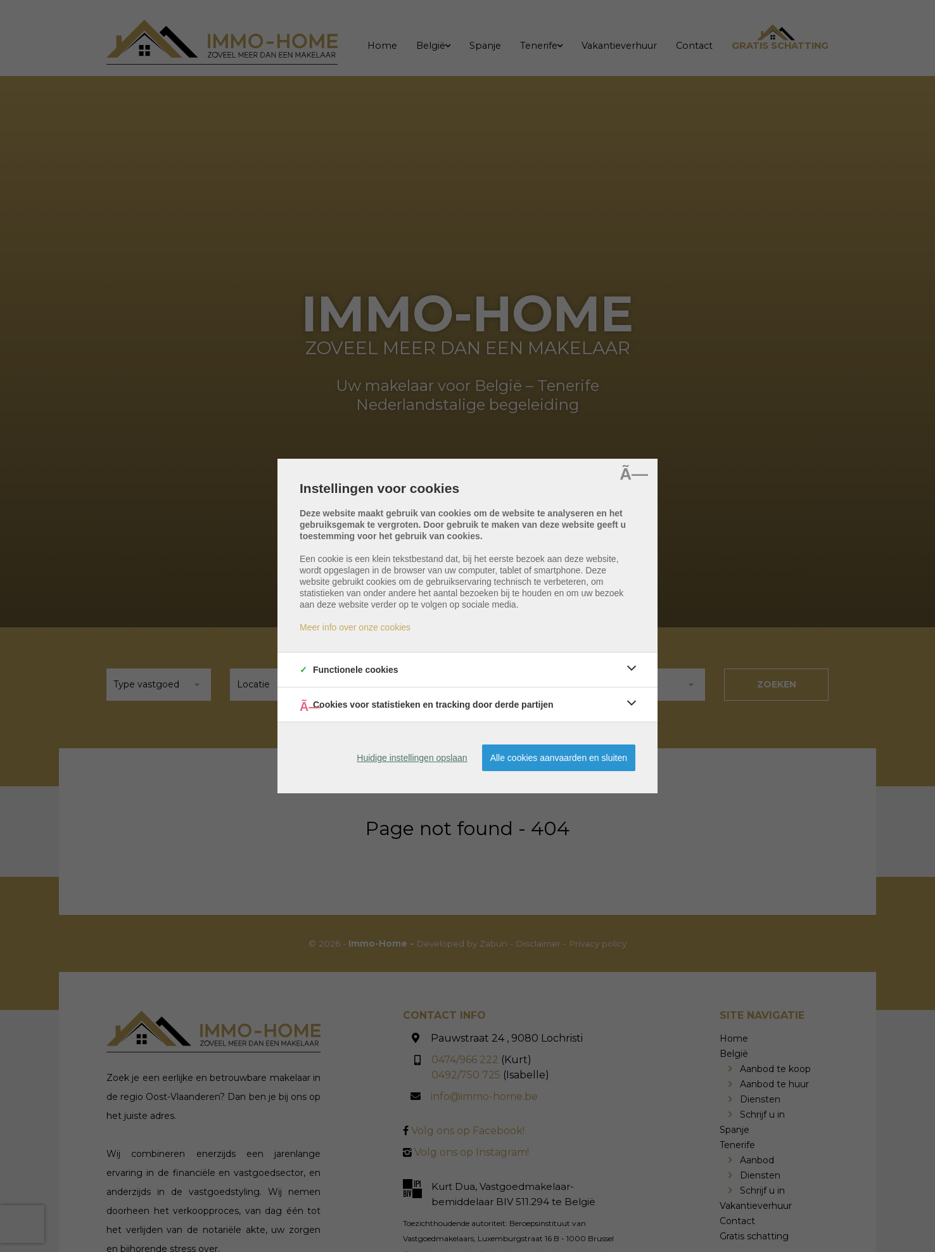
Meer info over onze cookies (355, 627)
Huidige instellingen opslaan (412, 758)
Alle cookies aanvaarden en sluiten (558, 758)
